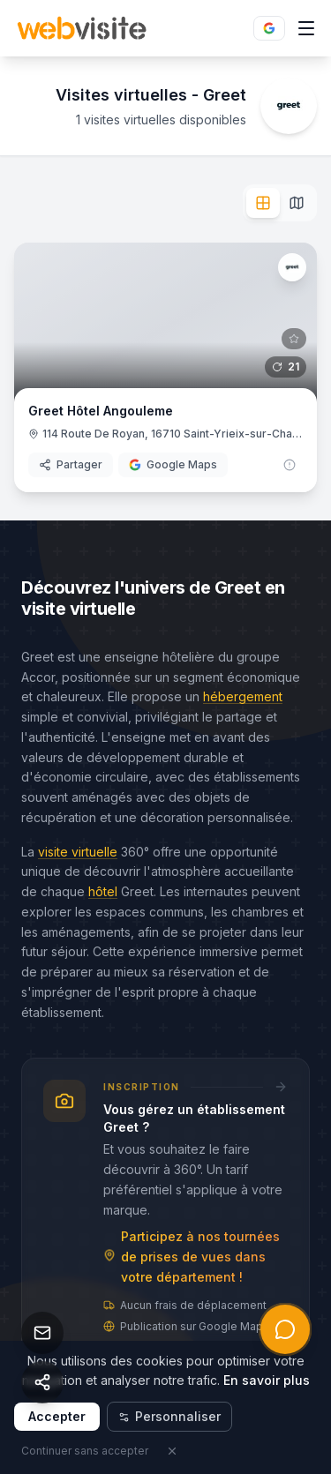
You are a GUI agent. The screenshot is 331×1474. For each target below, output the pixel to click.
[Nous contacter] (42, 1333)
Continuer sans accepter (84, 1450)
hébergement (242, 696)
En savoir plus (266, 1380)
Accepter (57, 1416)
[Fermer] (172, 1451)
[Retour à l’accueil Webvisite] (81, 28)
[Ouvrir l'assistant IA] (285, 1329)
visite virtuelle (77, 851)
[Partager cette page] (42, 1382)
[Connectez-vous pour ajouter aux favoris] (294, 338)
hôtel (102, 891)
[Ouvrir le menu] (306, 28)
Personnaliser (169, 1416)
